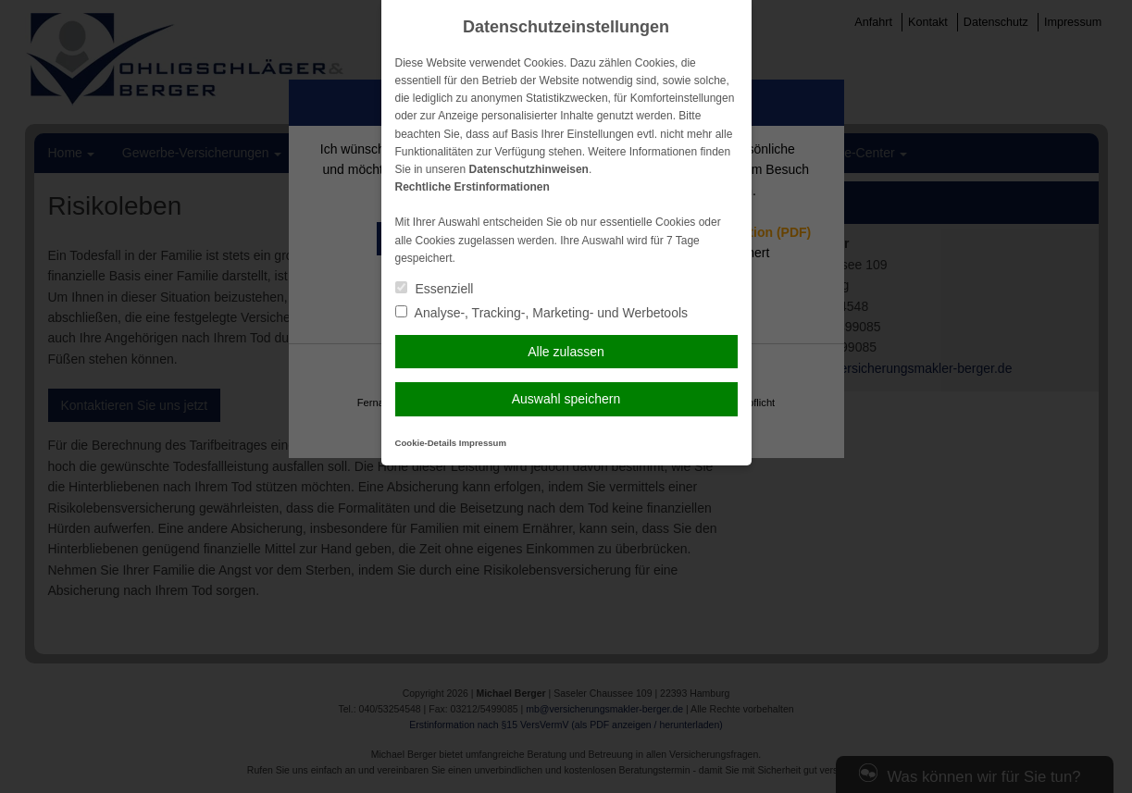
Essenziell (434, 288)
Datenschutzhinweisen (529, 169)
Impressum (482, 443)
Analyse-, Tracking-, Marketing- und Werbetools (542, 312)
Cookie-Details (426, 443)
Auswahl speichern (566, 398)
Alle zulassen (566, 351)
